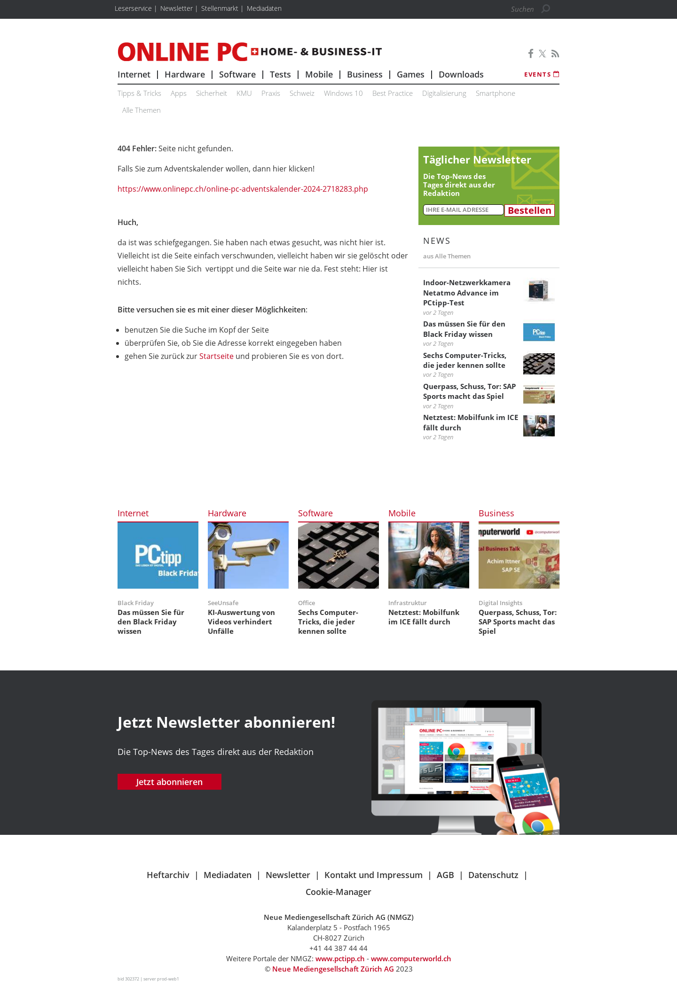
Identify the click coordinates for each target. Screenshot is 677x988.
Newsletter (288, 874)
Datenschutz (493, 874)
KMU (244, 93)
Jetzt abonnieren (169, 781)
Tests (280, 74)
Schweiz (302, 93)
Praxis (270, 93)
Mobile (319, 74)
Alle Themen (141, 110)
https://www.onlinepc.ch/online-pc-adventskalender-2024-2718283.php (243, 189)
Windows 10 (343, 93)
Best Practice (392, 93)
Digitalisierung (444, 93)
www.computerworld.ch (411, 958)
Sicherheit (211, 93)
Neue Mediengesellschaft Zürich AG (333, 968)
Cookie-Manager (338, 891)
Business (365, 74)
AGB (445, 874)
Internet (134, 74)
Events (541, 74)
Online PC (250, 51)
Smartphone (495, 93)
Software (237, 74)
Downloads (461, 74)
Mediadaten (228, 874)
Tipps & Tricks (139, 93)
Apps (179, 93)
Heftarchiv (168, 874)
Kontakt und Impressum (373, 874)
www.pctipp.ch (340, 958)
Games (411, 74)
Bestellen (529, 210)
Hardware (185, 74)
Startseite (216, 356)
